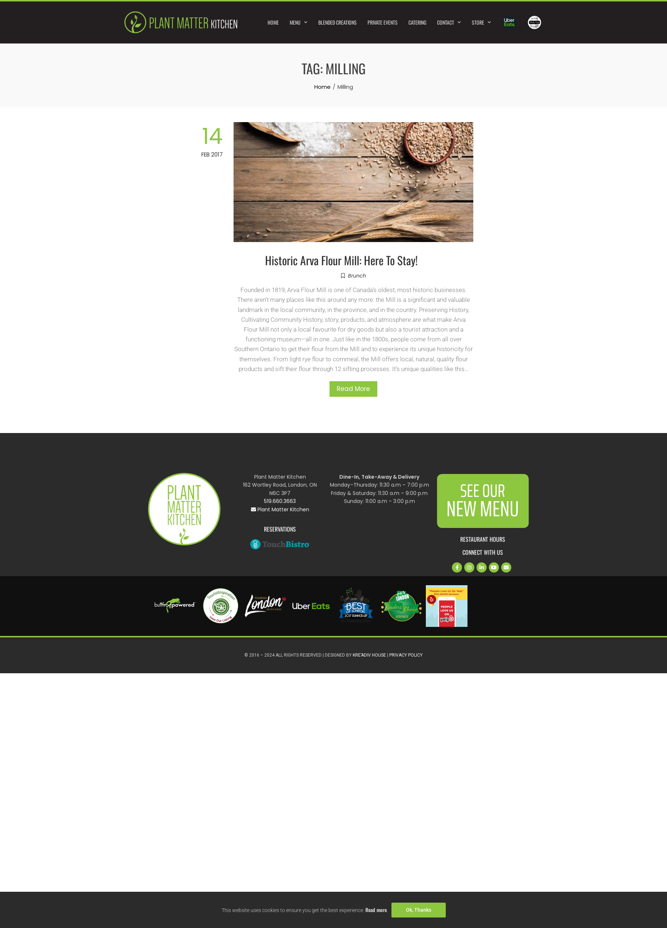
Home (273, 22)
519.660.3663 (280, 501)
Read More (353, 388)
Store (481, 22)
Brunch (357, 275)
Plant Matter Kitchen (280, 509)
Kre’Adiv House (369, 655)
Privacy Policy (406, 655)
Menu (298, 22)
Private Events (383, 22)
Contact (449, 22)
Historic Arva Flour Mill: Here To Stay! (341, 260)
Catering (417, 22)
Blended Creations (337, 22)
